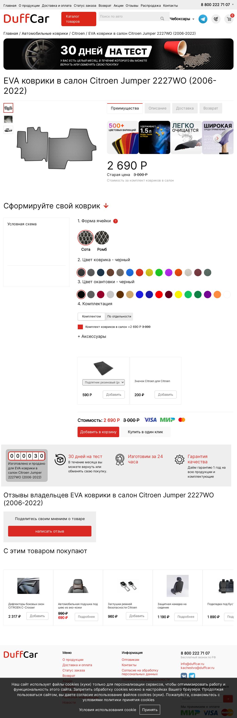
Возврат (105, 5)
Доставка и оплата (57, 5)
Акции (118, 5)
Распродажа (151, 5)
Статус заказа (85, 5)
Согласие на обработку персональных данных (140, 672)
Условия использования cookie (107, 709)
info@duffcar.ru (192, 664)
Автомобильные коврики (45, 33)
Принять (150, 709)
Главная (9, 5)
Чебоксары (180, 18)
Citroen (78, 33)
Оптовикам (130, 660)
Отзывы (132, 5)
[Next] (217, 139)
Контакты (170, 5)
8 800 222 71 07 (215, 4)
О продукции (29, 5)
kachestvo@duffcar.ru (197, 668)
